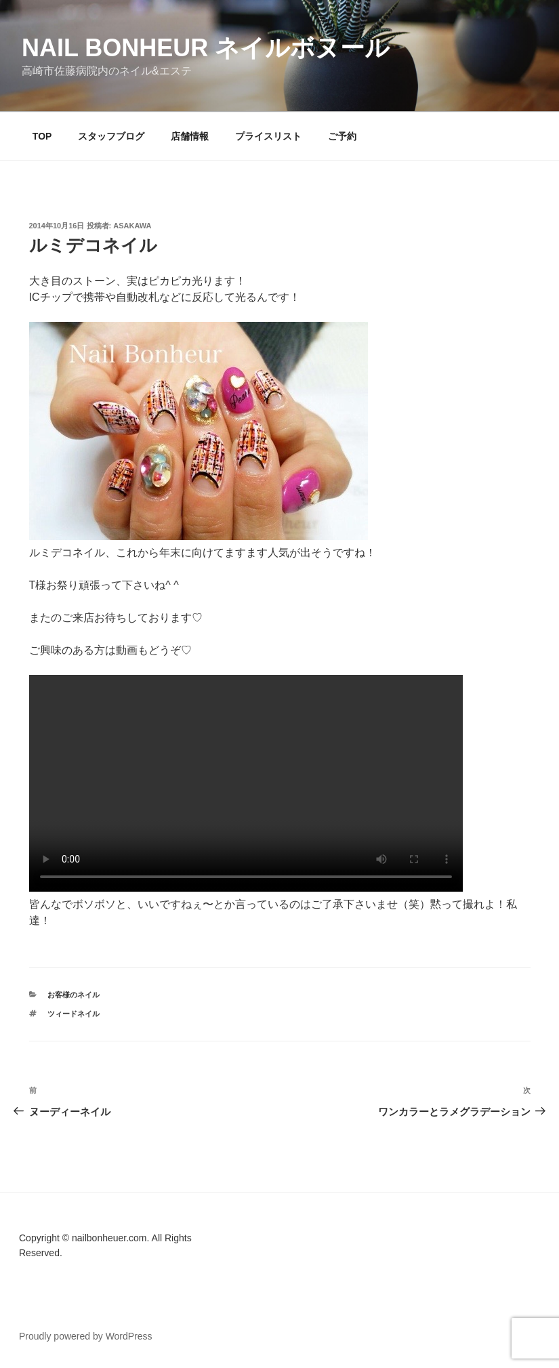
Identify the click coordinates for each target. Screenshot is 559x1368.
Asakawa (132, 226)
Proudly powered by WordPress (85, 1336)
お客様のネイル (73, 995)
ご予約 (342, 136)
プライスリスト (268, 136)
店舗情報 (190, 136)
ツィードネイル (73, 1014)
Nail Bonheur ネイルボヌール (206, 48)
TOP (42, 136)
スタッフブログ (111, 136)
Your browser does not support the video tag (246, 783)
